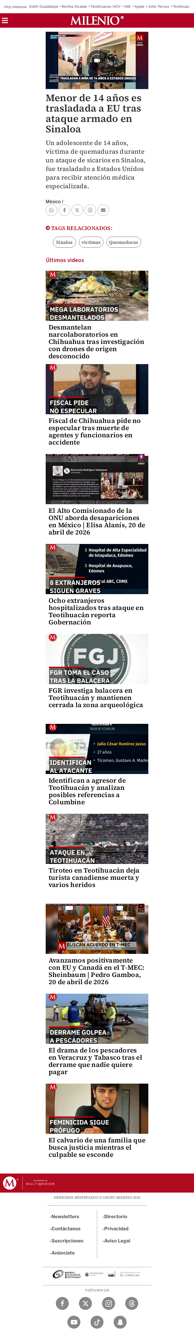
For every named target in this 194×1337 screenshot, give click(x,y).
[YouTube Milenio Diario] (73, 1322)
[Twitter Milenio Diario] (85, 1303)
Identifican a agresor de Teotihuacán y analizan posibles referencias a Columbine (87, 791)
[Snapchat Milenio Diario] (120, 1322)
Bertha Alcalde (74, 6)
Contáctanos (66, 1228)
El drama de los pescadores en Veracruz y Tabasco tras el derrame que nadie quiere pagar (95, 1061)
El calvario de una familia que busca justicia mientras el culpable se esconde (97, 1147)
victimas (91, 242)
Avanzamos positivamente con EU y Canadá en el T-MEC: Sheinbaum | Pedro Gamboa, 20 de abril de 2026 (97, 971)
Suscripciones (67, 1241)
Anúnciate (63, 1253)
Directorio (116, 1216)
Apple (139, 6)
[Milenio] (97, 20)
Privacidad (116, 1228)
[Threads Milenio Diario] (131, 1303)
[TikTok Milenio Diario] (97, 1322)
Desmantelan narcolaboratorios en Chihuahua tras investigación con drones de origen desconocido (97, 342)
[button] (4, 22)
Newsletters (65, 1216)
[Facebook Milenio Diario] (62, 1303)
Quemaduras (123, 242)
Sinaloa (64, 242)
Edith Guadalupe (43, 6)
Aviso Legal (117, 1241)
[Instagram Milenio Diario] (108, 1303)
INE (128, 6)
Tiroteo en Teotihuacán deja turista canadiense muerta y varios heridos (94, 877)
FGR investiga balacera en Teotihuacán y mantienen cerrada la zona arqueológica (96, 697)
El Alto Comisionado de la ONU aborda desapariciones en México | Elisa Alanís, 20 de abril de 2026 (97, 521)
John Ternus (158, 6)
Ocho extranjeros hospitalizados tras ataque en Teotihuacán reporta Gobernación (96, 611)
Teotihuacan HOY (105, 6)
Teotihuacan (183, 6)
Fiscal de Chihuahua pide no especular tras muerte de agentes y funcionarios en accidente (95, 431)
